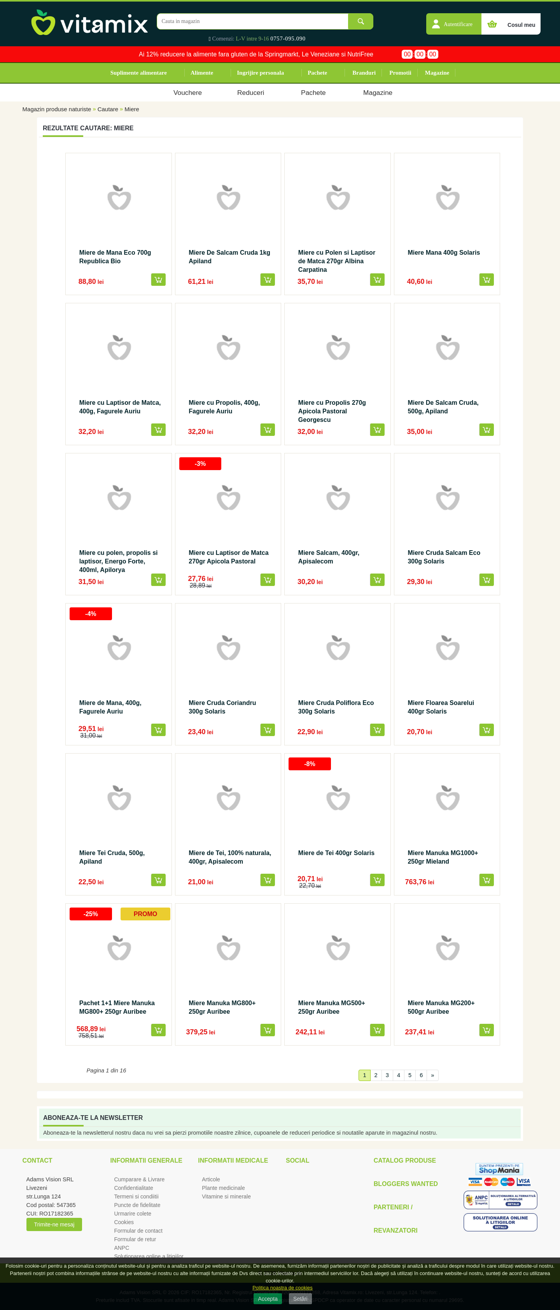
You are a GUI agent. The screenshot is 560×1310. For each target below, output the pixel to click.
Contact (37, 1160)
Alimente (202, 73)
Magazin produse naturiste (57, 109)
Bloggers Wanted (406, 1184)
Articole (211, 1179)
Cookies (124, 1222)
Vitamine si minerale (226, 1196)
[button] (453, 19)
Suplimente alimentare (138, 73)
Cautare (108, 109)
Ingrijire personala (260, 73)
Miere (131, 109)
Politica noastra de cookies (282, 1288)
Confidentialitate (133, 1188)
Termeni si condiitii (136, 1196)
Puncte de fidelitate (137, 1205)
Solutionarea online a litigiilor (148, 1256)
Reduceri (250, 92)
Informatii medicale (233, 1160)
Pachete (317, 73)
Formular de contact (138, 1231)
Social (297, 1160)
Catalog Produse (405, 1160)
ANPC (121, 1248)
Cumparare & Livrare (139, 1179)
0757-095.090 (288, 38)
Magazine (437, 73)
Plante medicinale (223, 1188)
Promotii (400, 73)
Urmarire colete (132, 1213)
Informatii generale (146, 1160)
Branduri (364, 73)
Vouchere (187, 92)
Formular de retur (135, 1239)
